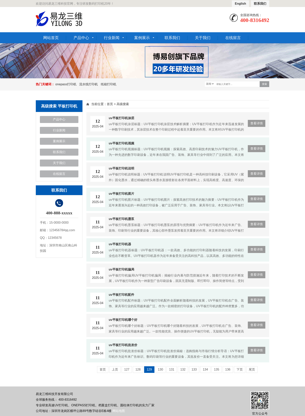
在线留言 (233, 38)
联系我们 (260, 3)
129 (149, 369)
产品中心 (81, 38)
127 (126, 369)
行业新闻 (111, 38)
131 (171, 369)
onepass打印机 (65, 84)
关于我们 (202, 38)
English (240, 3)
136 (228, 369)
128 (138, 369)
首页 (110, 104)
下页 (240, 369)
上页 (115, 369)
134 (205, 369)
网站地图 (118, 411)
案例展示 (142, 38)
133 (194, 369)
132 (183, 369)
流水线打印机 (88, 84)
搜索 (264, 84)
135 (216, 369)
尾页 (252, 369)
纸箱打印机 (108, 84)
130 (160, 369)
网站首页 (51, 38)
